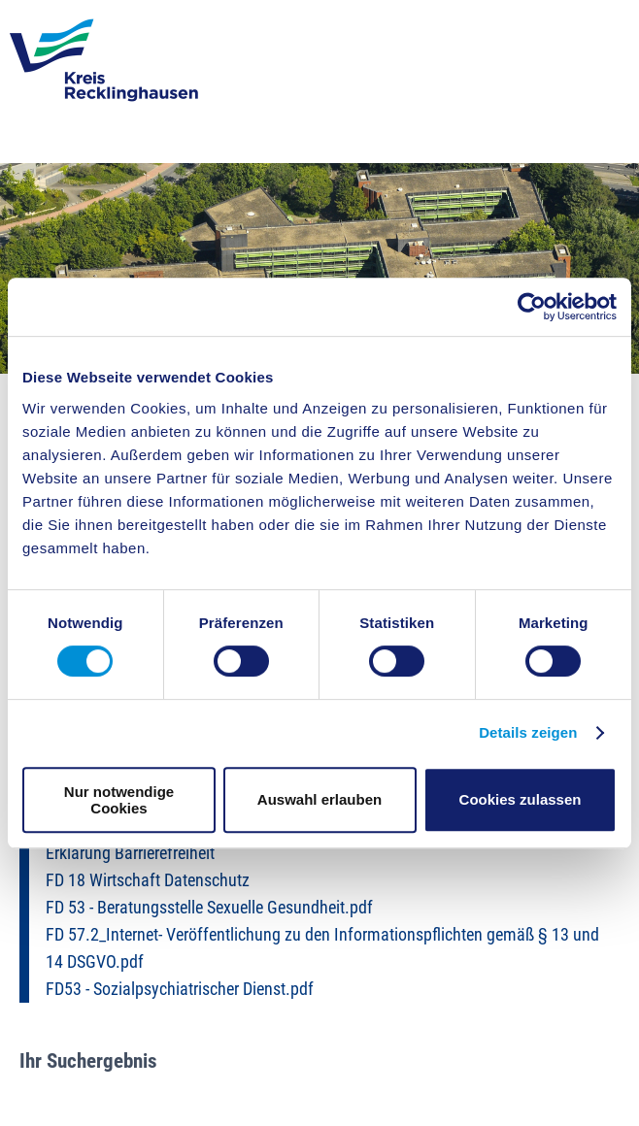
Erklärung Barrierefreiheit (130, 853)
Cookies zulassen (520, 799)
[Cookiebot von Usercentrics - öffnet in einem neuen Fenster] (532, 306)
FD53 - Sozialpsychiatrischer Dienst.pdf (180, 989)
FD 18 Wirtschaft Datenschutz (148, 880)
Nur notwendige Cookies (119, 799)
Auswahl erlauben (319, 799)
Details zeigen (528, 732)
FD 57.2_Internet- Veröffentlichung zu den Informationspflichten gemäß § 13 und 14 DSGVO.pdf (322, 948)
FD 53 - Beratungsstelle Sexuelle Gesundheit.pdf (209, 907)
